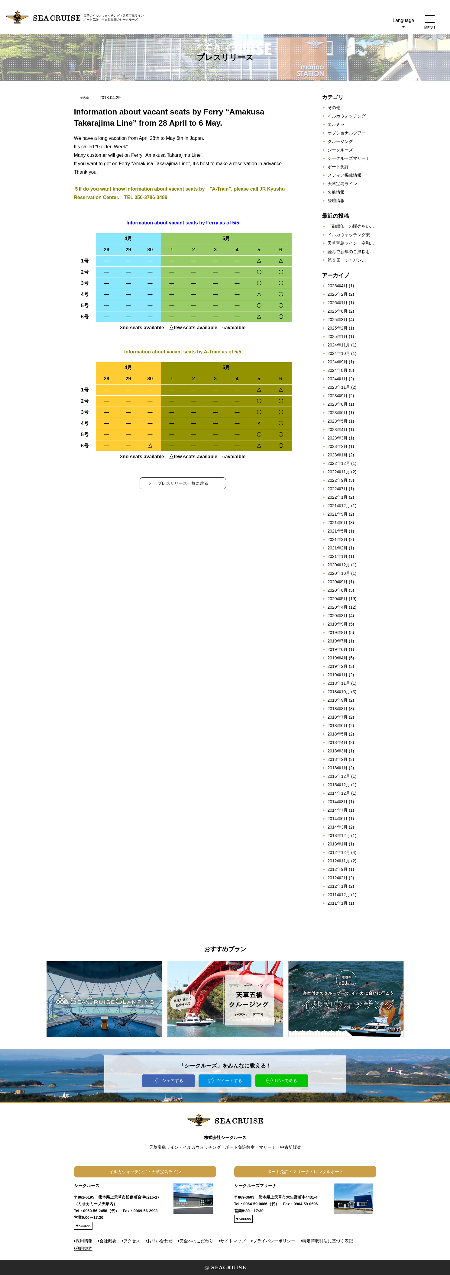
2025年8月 (338, 311)
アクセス (131, 1240)
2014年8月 (338, 802)
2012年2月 (338, 878)
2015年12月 (339, 785)
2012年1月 (338, 886)
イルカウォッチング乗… (351, 235)
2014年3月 (338, 827)
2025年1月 (338, 336)
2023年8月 (338, 404)
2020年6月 (338, 590)
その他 (334, 107)
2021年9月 (338, 514)
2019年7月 (338, 641)
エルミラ (336, 124)
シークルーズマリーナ (349, 158)
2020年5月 (338, 599)
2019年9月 (338, 624)
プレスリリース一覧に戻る (182, 483)
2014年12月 (339, 793)
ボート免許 (338, 167)
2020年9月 (338, 582)
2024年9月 (338, 362)
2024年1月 (338, 379)
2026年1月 (338, 303)
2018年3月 (338, 751)
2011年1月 (338, 903)
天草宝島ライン (342, 184)
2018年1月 (338, 768)
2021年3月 (338, 539)
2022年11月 (339, 472)
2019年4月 (338, 658)
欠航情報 (336, 192)
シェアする (172, 1080)
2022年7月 (338, 489)
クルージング (340, 141)
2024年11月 (339, 345)
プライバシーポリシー (274, 1240)
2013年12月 (339, 835)
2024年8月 (338, 370)
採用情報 (84, 1240)
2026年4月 (338, 286)
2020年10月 (339, 573)
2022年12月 (339, 463)
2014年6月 (338, 818)
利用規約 (84, 1248)
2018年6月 (338, 725)
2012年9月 (338, 869)
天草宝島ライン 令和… (351, 243)
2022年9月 (338, 480)
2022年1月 (338, 497)
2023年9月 (338, 396)
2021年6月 (338, 522)
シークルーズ (340, 150)
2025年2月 (338, 328)
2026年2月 (338, 294)
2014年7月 (338, 810)
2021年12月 (339, 506)
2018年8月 (338, 709)
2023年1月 (338, 455)
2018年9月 (338, 700)
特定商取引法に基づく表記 (327, 1240)
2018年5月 (338, 734)
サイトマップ (233, 1240)
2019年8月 (338, 632)
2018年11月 (339, 683)
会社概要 (107, 1240)
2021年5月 (338, 531)
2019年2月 (338, 666)
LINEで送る (286, 1080)
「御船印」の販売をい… (351, 226)
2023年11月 (339, 387)
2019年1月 (338, 675)
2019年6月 (338, 649)
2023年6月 (338, 413)
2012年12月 (339, 852)
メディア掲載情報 (344, 175)
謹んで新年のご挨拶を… (351, 252)
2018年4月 (338, 742)
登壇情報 (336, 200)
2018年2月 (338, 759)
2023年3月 (338, 438)
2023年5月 (338, 421)
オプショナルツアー (347, 133)
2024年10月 (339, 353)
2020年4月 (338, 607)
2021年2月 (338, 548)
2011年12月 (339, 895)
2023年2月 (338, 446)
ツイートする (229, 1080)
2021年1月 (338, 556)
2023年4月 (338, 429)
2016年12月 (339, 776)
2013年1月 (338, 844)
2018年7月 (338, 717)
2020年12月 (339, 565)
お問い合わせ (160, 1240)
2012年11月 (339, 861)
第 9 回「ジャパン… (347, 260)
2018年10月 (339, 692)
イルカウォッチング (347, 116)
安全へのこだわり (196, 1240)
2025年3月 (338, 319)
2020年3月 (338, 615)
